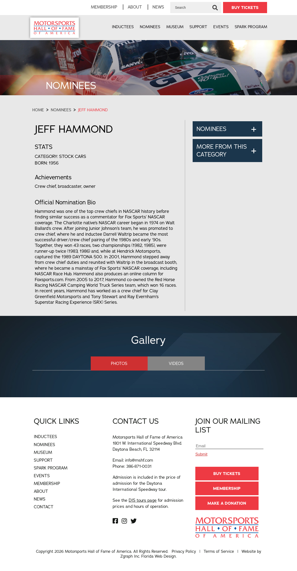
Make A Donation (226, 503)
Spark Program (251, 26)
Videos (176, 363)
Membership (104, 6)
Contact (44, 506)
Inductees (123, 26)
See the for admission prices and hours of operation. (148, 503)
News (158, 6)
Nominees (150, 26)
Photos (119, 363)
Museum (174, 26)
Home (38, 109)
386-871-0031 (139, 466)
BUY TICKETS (245, 7)
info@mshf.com (139, 460)
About (135, 6)
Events (221, 26)
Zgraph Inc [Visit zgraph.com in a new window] (129, 556)
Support (198, 26)
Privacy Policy (184, 551)
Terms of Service (219, 551)
